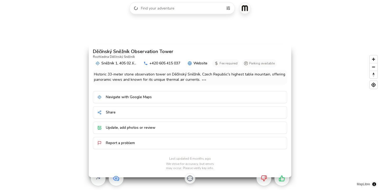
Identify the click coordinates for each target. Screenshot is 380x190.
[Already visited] (116, 178)
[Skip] (98, 178)
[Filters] (228, 8)
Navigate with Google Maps (124, 96)
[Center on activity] (190, 178)
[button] (176, 35)
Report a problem (116, 142)
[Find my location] (373, 85)
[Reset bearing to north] (373, 74)
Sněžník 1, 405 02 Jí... (116, 63)
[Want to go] (281, 178)
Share (106, 112)
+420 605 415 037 (162, 63)
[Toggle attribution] (374, 184)
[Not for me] (263, 178)
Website (197, 63)
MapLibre (363, 184)
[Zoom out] (373, 67)
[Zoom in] (373, 59)
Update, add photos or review (126, 127)
